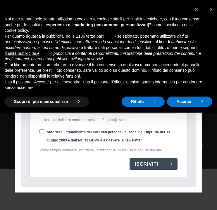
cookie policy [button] (16, 30)
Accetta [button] (183, 101)
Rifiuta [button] (137, 101)
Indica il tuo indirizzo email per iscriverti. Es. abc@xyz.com (84, 120)
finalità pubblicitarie (22, 53)
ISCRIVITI (147, 164)
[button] (203, 9)
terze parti (95, 36)
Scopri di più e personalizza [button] (41, 101)
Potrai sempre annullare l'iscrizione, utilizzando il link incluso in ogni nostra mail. (101, 150)
